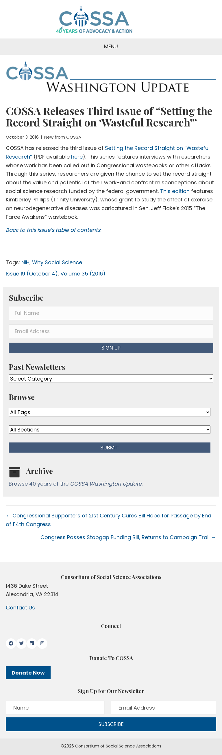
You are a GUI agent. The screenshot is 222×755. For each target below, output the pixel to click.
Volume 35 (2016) (83, 273)
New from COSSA (62, 137)
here (77, 156)
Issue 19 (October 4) (32, 273)
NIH (25, 262)
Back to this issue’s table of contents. (53, 230)
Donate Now (28, 672)
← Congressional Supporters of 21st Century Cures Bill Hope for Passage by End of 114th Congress (108, 520)
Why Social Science (57, 262)
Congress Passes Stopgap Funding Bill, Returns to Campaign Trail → (128, 537)
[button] (111, 348)
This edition (175, 191)
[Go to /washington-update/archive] (111, 478)
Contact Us (20, 607)
